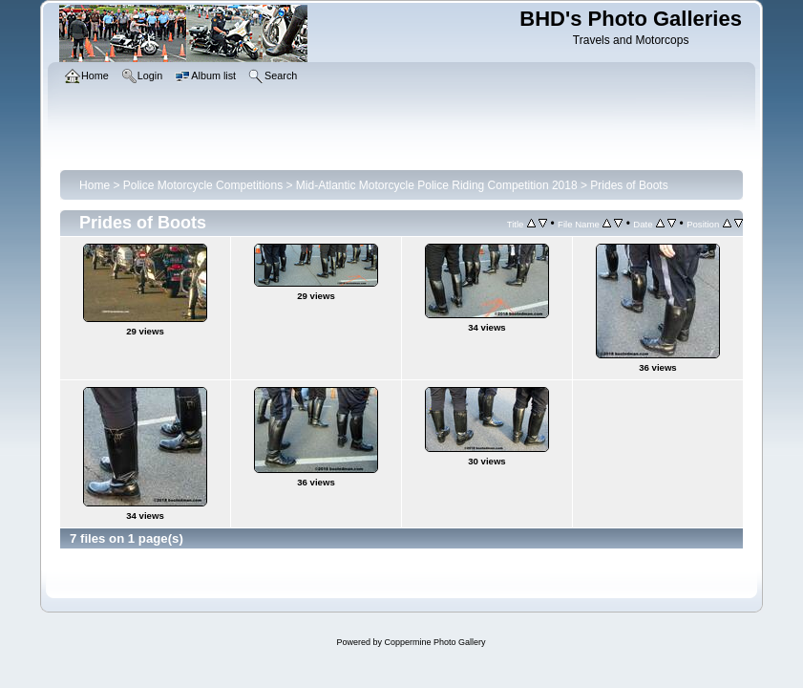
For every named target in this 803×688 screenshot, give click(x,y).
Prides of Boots (628, 185)
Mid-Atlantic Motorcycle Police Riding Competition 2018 (437, 185)
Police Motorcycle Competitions (203, 185)
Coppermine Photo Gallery (434, 642)
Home (94, 185)
